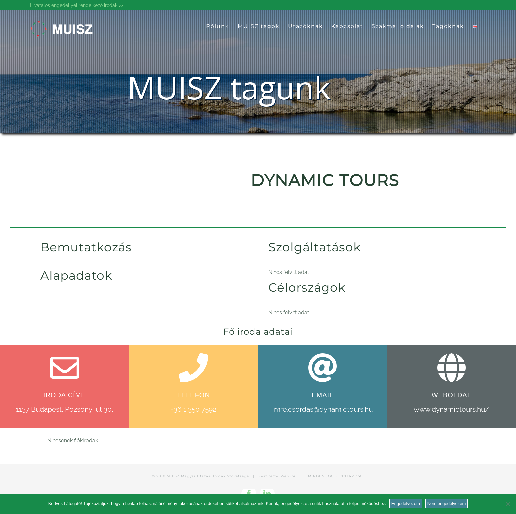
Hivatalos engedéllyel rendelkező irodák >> (76, 5)
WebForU (290, 476)
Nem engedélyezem (446, 503)
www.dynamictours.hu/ (451, 409)
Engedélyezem (405, 503)
